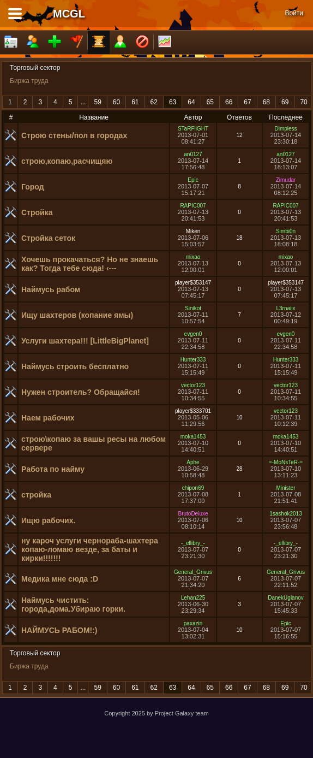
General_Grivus (193, 572)
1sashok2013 (285, 514)
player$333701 (193, 411)
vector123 (193, 385)
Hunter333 (193, 360)
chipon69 (193, 488)
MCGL (69, 14)
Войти (294, 13)
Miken (193, 231)
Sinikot (193, 308)
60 (116, 102)
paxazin (193, 623)
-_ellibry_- (193, 543)
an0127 (193, 154)
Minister (285, 488)
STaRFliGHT (193, 129)
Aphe (192, 462)
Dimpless (285, 129)
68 (266, 102)
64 (191, 102)
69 (284, 102)
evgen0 (193, 334)
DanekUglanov (286, 598)
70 (303, 102)
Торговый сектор (35, 68)
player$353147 (193, 283)
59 (97, 102)
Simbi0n (286, 231)
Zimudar (286, 180)
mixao (193, 257)
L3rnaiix (285, 308)
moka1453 (193, 437)
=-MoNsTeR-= (286, 462)
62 (154, 102)
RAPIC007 (193, 206)
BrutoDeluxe (193, 514)
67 (247, 102)
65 (210, 102)
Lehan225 (193, 598)
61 (135, 102)
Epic (193, 180)
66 (228, 102)
